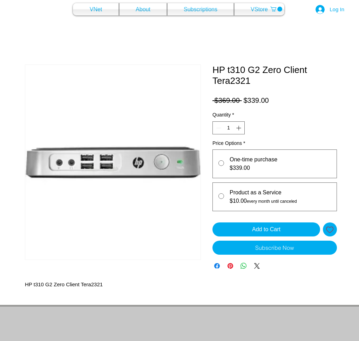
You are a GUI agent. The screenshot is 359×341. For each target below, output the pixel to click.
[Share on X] (257, 266)
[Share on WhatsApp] (243, 266)
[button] (276, 9)
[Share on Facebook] (217, 266)
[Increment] (239, 128)
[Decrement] (218, 128)
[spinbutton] (228, 128)
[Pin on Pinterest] (230, 266)
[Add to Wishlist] (330, 229)
